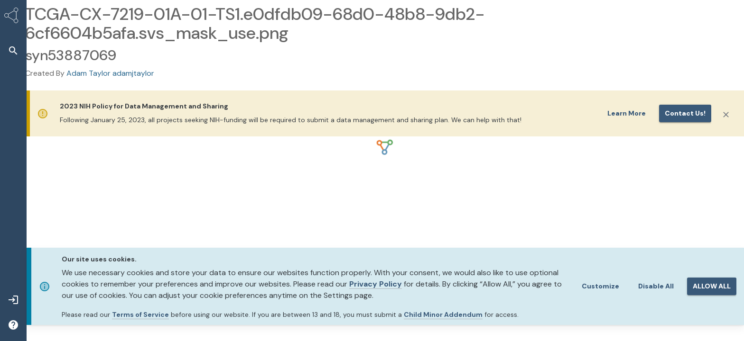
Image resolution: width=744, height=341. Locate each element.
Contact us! (685, 113)
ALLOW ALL (712, 286)
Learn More (626, 113)
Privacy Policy (375, 284)
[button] (13, 50)
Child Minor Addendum (443, 314)
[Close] (726, 115)
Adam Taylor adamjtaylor (110, 73)
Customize (600, 286)
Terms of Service (140, 314)
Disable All (656, 286)
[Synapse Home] (13, 17)
